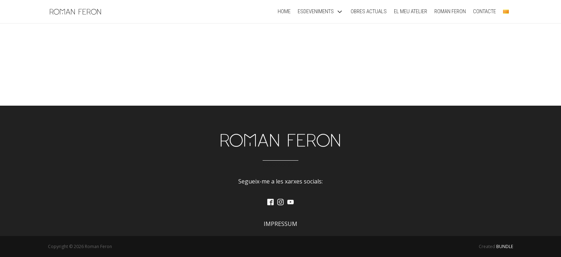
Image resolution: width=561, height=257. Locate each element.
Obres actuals (369, 11)
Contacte (484, 11)
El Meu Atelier (410, 11)
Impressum (280, 224)
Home (284, 11)
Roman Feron (450, 11)
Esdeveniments (320, 11)
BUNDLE (504, 246)
